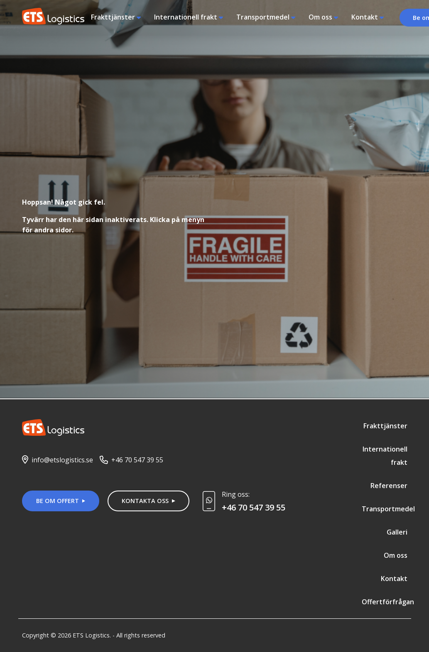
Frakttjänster (113, 17)
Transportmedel (262, 17)
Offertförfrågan (388, 601)
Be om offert (57, 501)
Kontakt (364, 17)
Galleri (397, 532)
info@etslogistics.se (62, 459)
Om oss (320, 17)
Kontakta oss (145, 501)
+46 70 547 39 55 (137, 459)
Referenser (388, 485)
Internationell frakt (185, 17)
